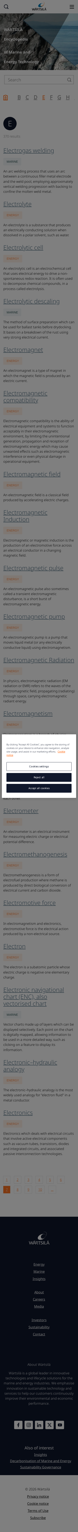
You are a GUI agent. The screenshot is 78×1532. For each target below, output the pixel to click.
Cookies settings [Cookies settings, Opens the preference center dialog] (39, 766)
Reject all (39, 777)
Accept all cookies (39, 788)
